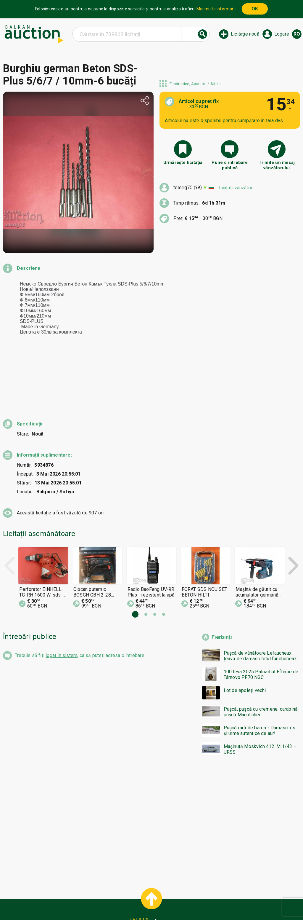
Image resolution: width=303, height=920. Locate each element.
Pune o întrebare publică (230, 165)
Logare (281, 34)
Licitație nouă (245, 34)
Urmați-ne (197, 901)
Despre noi (126, 901)
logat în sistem (61, 602)
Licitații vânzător (235, 187)
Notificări (98, 901)
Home (105, 890)
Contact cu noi (160, 901)
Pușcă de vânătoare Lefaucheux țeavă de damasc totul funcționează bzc (262, 602)
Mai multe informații (216, 9)
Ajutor (150, 890)
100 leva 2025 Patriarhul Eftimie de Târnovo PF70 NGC (261, 621)
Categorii (127, 890)
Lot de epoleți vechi (245, 637)
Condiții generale (181, 890)
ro (297, 34)
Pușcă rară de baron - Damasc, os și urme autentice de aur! (259, 677)
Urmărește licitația (183, 162)
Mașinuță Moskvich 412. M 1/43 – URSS (260, 695)
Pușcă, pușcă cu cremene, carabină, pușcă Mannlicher (261, 658)
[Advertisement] (151, 765)
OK (255, 9)
